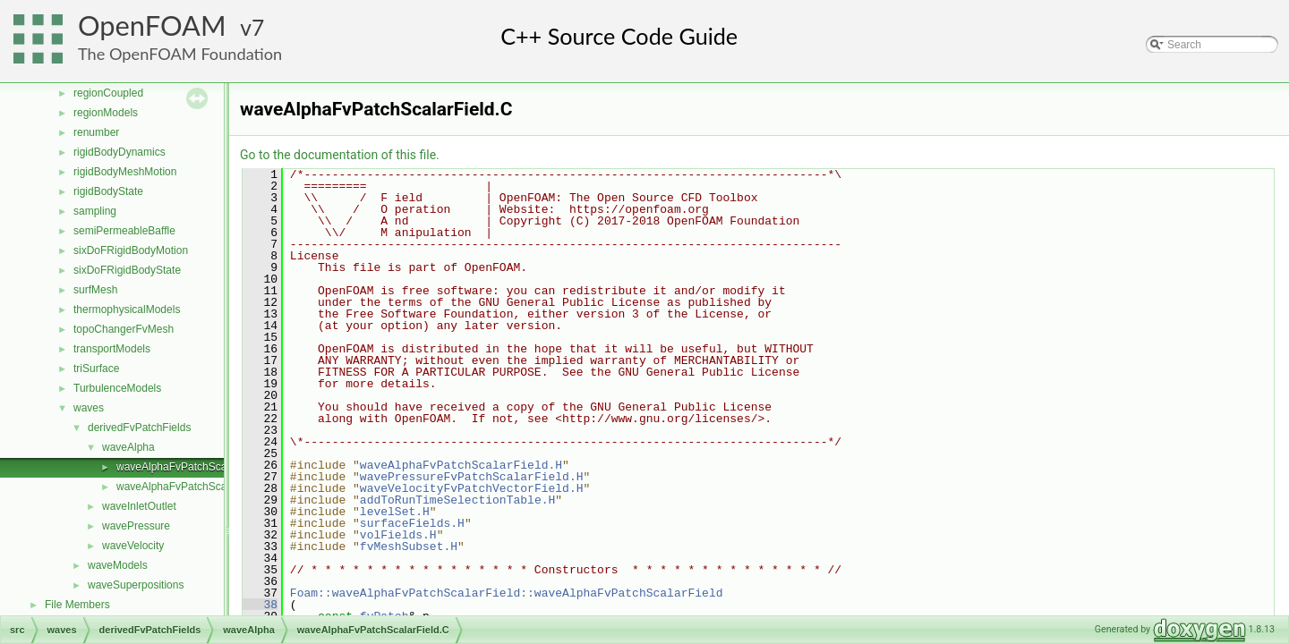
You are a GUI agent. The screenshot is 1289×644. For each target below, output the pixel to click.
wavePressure (136, 526)
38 (260, 605)
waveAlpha (128, 447)
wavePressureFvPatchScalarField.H (472, 477)
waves (88, 408)
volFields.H (398, 535)
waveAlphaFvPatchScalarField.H (194, 486)
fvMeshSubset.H (408, 546)
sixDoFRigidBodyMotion (130, 250)
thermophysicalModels (126, 309)
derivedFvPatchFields (139, 427)
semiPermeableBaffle (124, 231)
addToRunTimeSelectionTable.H (457, 500)
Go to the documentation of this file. (340, 155)
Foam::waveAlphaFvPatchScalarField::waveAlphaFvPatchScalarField (506, 593)
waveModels (118, 565)
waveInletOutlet (139, 506)
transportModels (111, 349)
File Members (77, 604)
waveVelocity (133, 545)
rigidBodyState (108, 191)
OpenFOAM (152, 25)
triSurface (96, 368)
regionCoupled (108, 93)
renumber (96, 132)
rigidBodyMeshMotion (124, 171)
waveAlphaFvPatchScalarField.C (194, 467)
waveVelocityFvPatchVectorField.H (472, 488)
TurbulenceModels (117, 388)
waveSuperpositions (136, 585)
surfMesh (95, 290)
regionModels (105, 112)
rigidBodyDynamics (119, 152)
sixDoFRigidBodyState (127, 270)
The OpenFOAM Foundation (180, 54)
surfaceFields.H (412, 523)
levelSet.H (395, 512)
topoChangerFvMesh (123, 329)
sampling (94, 211)
